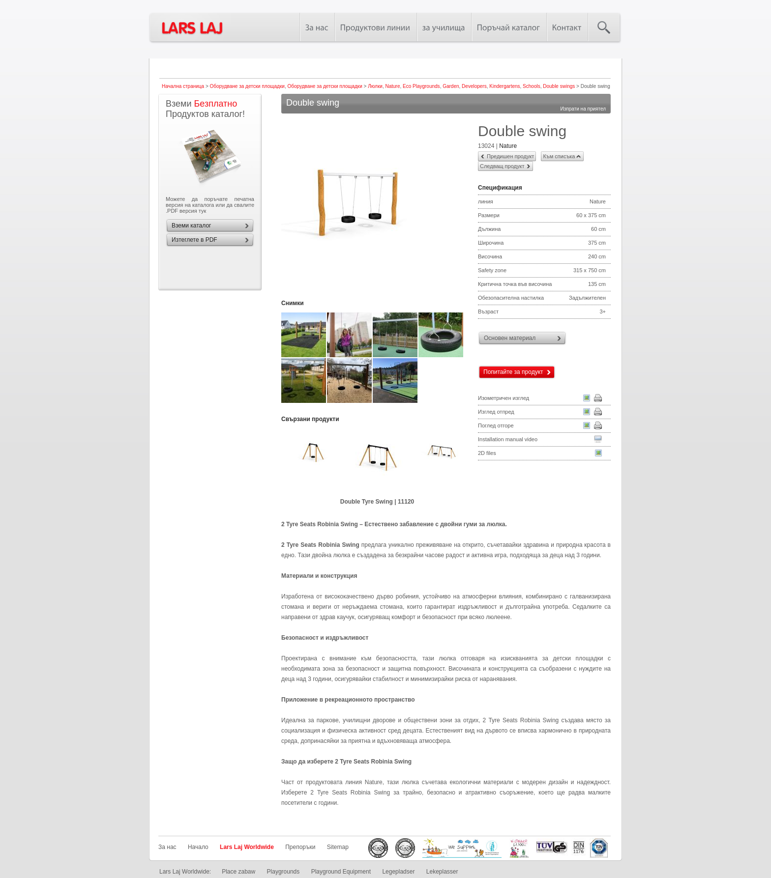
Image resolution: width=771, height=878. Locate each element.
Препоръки (300, 847)
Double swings (559, 86)
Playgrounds (283, 871)
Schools (531, 86)
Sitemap (338, 847)
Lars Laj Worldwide (247, 847)
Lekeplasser (442, 871)
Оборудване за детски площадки (247, 86)
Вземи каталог (191, 225)
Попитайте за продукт (513, 371)
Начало (198, 847)
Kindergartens (504, 86)
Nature (392, 86)
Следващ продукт (502, 166)
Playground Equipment (341, 871)
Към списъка (559, 156)
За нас (167, 847)
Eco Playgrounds (421, 86)
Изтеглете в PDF (194, 239)
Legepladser (398, 871)
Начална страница (183, 86)
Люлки (375, 86)
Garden (451, 86)
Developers (474, 86)
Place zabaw (238, 871)
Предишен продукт (510, 156)
